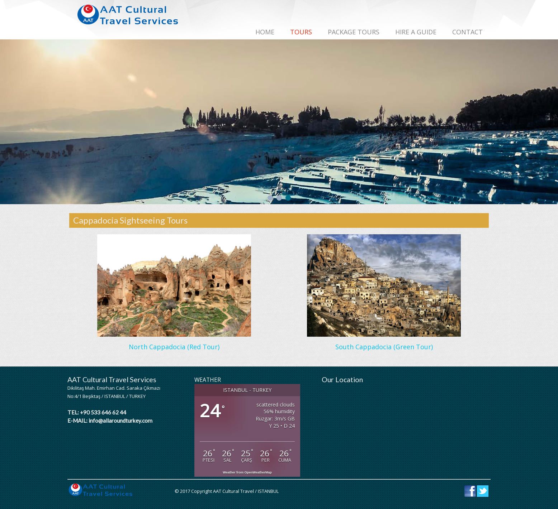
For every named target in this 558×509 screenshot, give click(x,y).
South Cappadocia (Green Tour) (384, 346)
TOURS (301, 32)
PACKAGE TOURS (353, 32)
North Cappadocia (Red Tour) (174, 346)
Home (264, 32)
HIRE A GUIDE (415, 32)
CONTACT (467, 32)
